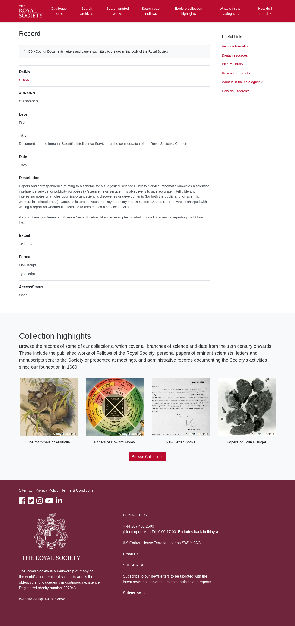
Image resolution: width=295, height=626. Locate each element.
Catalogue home (59, 11)
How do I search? (265, 11)
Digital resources (235, 55)
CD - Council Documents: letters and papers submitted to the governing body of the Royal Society (98, 51)
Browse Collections (147, 457)
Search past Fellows (151, 11)
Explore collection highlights (188, 11)
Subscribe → (134, 593)
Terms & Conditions (77, 490)
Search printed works (117, 11)
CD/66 (24, 80)
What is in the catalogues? (230, 11)
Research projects (236, 73)
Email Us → (133, 554)
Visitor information (236, 46)
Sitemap (26, 490)
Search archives (86, 11)
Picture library (232, 64)
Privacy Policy (47, 490)
